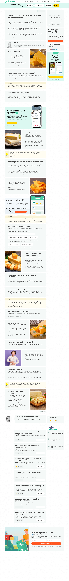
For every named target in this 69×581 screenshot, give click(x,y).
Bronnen (43, 411)
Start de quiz (20, 211)
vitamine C (22, 386)
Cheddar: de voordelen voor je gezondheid (56, 19)
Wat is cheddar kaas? (53, 13)
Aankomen (48, 5)
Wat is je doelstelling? (16, 6)
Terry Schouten (17, 43)
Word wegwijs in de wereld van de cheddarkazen (56, 15)
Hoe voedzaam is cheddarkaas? (55, 17)
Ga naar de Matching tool (56, 41)
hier (25, 420)
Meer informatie (12, 122)
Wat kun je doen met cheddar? (54, 24)
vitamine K (26, 280)
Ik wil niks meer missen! (46, 544)
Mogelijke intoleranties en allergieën (55, 22)
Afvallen (29, 5)
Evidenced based (41, 11)
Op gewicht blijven (39, 5)
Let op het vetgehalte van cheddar (55, 21)
